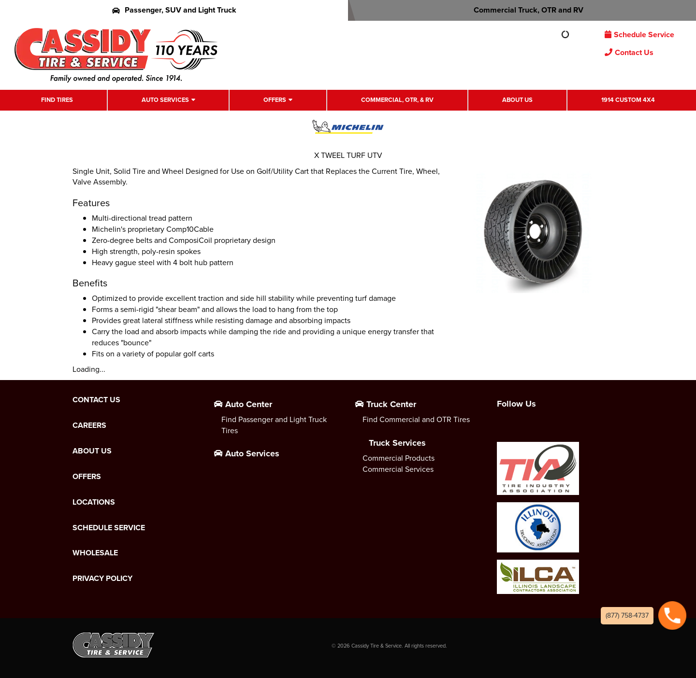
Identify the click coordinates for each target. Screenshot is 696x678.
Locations (93, 502)
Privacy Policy (102, 578)
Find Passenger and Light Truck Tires (274, 425)
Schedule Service (639, 34)
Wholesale (95, 553)
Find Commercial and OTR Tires (416, 419)
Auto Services (165, 99)
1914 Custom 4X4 (628, 99)
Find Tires (57, 99)
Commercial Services (398, 469)
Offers (274, 99)
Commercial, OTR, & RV (397, 99)
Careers (89, 425)
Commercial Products (398, 458)
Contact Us (629, 52)
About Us (517, 99)
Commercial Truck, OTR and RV (522, 9)
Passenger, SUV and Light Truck (174, 9)
